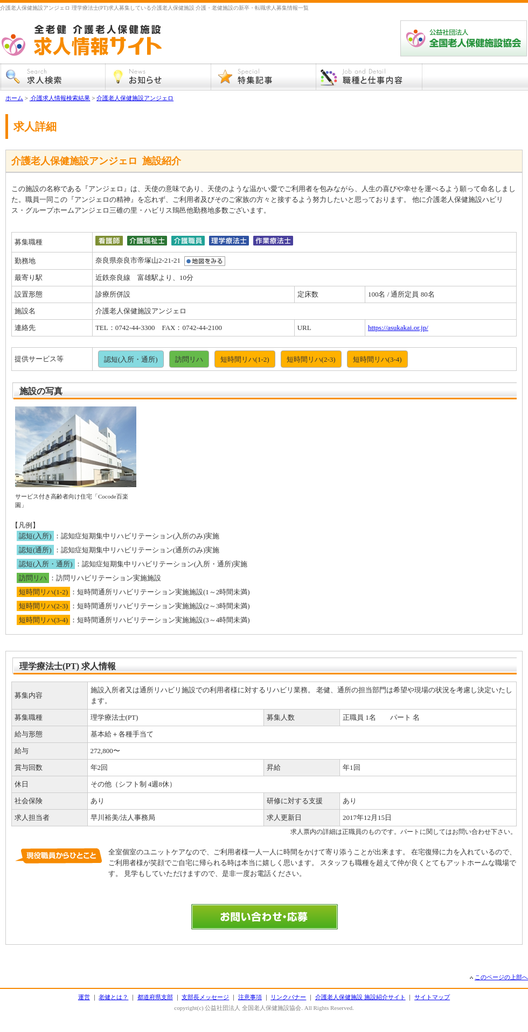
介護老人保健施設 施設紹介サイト (360, 997)
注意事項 (250, 997)
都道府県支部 (155, 997)
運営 (84, 997)
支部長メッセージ (205, 997)
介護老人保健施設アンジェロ (134, 98)
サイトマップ (432, 997)
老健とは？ (113, 997)
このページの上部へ (501, 977)
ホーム (14, 98)
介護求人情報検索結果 (60, 98)
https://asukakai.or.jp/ (398, 328)
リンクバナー (288, 997)
